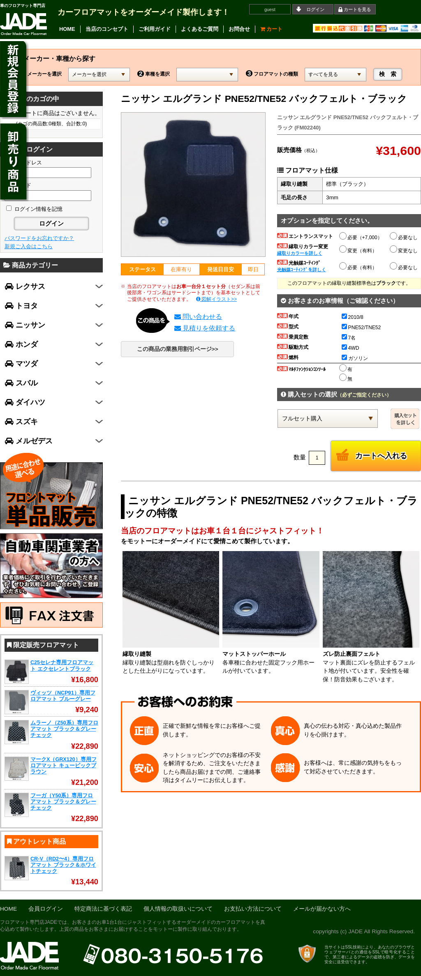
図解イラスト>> (216, 299)
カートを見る (357, 9)
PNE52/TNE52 (361, 327)
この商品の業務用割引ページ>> (177, 349)
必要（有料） (358, 266)
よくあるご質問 (199, 29)
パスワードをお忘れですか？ (39, 238)
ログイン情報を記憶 (34, 209)
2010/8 (352, 317)
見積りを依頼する (204, 328)
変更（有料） (358, 249)
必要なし (404, 237)
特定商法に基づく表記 (103, 909)
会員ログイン (45, 909)
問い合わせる (198, 316)
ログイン (315, 9)
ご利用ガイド (155, 29)
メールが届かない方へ (322, 909)
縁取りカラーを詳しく (299, 253)
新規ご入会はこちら (29, 246)
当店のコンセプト (107, 29)
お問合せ (239, 29)
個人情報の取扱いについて (178, 909)
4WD (350, 348)
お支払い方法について (253, 909)
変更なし (404, 251)
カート (271, 29)
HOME (67, 29)
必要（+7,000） (361, 236)
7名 (349, 338)
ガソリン (355, 358)
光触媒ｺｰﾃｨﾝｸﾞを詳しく (301, 269)
